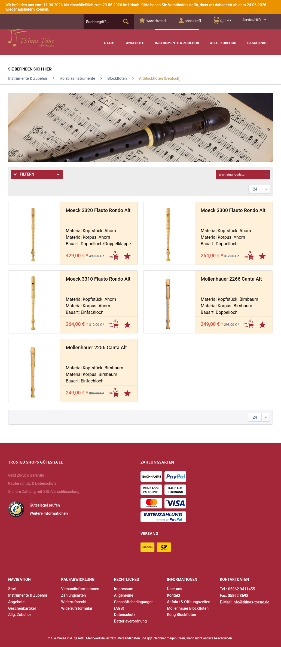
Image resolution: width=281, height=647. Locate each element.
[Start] (109, 39)
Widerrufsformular (76, 608)
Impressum (123, 589)
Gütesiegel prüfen (45, 505)
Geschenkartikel (22, 608)
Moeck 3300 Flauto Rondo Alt (233, 210)
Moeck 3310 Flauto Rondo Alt (98, 279)
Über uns (174, 589)
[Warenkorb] (225, 21)
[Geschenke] (257, 39)
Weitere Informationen (49, 513)
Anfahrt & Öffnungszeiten (188, 602)
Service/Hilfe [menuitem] (252, 20)
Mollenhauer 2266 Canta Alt (231, 279)
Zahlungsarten (73, 595)
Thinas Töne (43, 38)
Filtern (24, 174)
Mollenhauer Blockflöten (188, 608)
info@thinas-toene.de (251, 602)
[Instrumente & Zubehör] (177, 38)
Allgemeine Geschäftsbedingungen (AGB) (134, 602)
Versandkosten (129, 638)
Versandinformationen (80, 589)
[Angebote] (135, 39)
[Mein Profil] (193, 21)
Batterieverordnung (130, 621)
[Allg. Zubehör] (223, 39)
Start (12, 589)
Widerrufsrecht (73, 602)
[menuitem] (156, 21)
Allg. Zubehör (19, 614)
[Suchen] (125, 22)
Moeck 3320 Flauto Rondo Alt (98, 210)
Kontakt (173, 595)
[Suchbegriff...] (109, 21)
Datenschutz (124, 614)
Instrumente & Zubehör (27, 595)
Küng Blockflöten (181, 614)
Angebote (16, 602)
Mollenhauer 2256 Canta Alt (96, 347)
